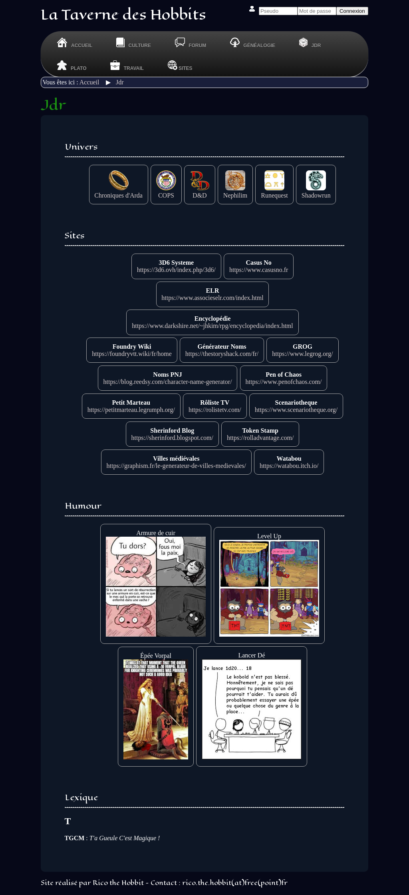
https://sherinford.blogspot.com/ (172, 437)
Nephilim (235, 192)
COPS (166, 192)
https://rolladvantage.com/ (260, 437)
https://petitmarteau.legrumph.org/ (131, 409)
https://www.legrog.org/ (302, 353)
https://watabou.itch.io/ (289, 465)
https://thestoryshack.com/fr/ (222, 353)
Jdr (120, 82)
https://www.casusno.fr (258, 269)
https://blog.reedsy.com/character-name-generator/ (167, 381)
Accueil (89, 82)
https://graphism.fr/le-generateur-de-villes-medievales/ (176, 465)
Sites (180, 65)
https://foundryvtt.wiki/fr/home (132, 353)
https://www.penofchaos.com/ (284, 381)
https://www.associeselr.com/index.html (212, 297)
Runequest (274, 192)
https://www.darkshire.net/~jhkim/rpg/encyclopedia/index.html (212, 325)
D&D (200, 192)
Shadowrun (316, 192)
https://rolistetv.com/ (215, 409)
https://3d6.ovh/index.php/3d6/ (176, 269)
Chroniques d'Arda (118, 192)
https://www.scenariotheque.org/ (296, 409)
